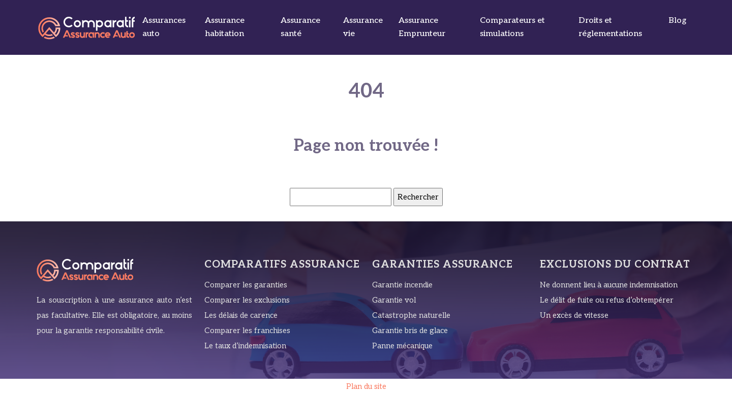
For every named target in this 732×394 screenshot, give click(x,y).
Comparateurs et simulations (512, 27)
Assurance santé (300, 27)
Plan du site (366, 386)
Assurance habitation (225, 27)
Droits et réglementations (610, 27)
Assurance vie (363, 27)
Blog (677, 20)
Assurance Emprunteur (422, 27)
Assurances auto (164, 27)
